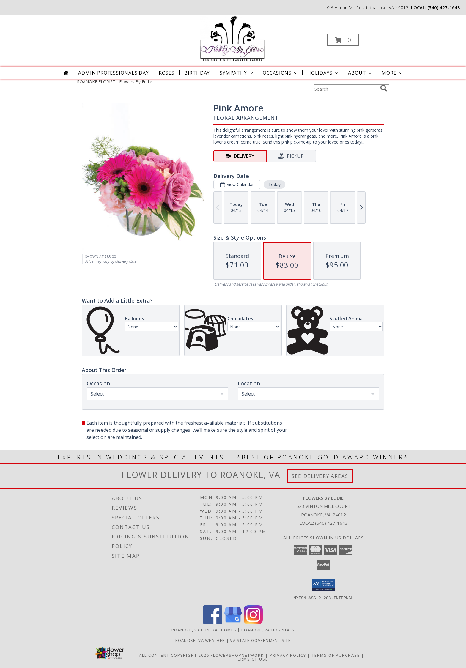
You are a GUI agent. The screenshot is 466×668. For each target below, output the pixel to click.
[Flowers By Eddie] (232, 38)
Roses (166, 73)
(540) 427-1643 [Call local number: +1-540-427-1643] (443, 7)
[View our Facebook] (212, 622)
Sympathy (237, 73)
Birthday (197, 73)
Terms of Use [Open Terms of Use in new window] (251, 658)
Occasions (281, 73)
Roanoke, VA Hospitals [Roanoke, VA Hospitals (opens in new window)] (268, 629)
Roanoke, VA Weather (200, 640)
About (360, 73)
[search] (384, 88)
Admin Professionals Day (113, 73)
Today (274, 184)
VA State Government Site (260, 640)
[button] (343, 40)
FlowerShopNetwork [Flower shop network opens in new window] (237, 655)
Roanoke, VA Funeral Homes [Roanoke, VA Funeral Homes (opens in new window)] (204, 629)
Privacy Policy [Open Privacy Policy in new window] (288, 655)
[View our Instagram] (253, 622)
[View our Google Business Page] (233, 622)
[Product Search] (345, 89)
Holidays (323, 73)
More (392, 73)
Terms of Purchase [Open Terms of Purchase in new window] (336, 655)
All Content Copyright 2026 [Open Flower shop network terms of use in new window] (174, 655)
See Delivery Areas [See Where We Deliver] (320, 475)
